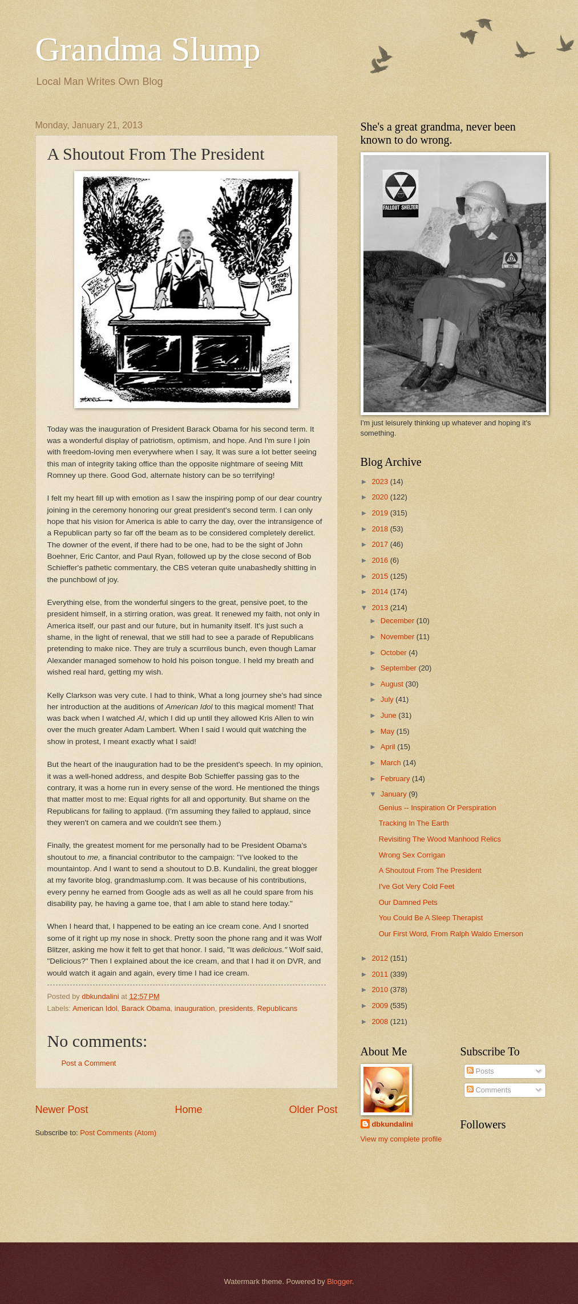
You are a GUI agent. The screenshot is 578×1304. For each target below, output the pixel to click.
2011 (380, 974)
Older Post (313, 1109)
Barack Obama (146, 1008)
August (393, 684)
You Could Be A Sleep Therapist (431, 917)
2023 (380, 481)
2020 (380, 497)
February (396, 778)
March (392, 762)
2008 (380, 1021)
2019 (380, 513)
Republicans (277, 1008)
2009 (380, 1005)
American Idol (95, 1008)
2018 (380, 529)
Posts (480, 1071)
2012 (380, 958)
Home (188, 1109)
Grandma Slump (148, 49)
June (390, 715)
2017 (380, 544)
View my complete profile (401, 1139)
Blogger (339, 1281)
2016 (380, 560)
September (400, 668)
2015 (380, 576)
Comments (489, 1090)
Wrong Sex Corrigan (412, 855)
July (388, 699)
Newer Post (61, 1109)
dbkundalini (392, 1124)
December (399, 620)
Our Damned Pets (408, 902)
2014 (380, 591)
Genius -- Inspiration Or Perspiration (437, 807)
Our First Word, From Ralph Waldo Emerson (451, 933)
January (395, 794)
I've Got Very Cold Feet (417, 886)
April (389, 746)
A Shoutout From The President (430, 870)
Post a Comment (89, 1063)
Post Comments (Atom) (118, 1132)
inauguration (195, 1008)
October (395, 652)
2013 (380, 607)
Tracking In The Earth (414, 823)
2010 (380, 989)
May (389, 731)
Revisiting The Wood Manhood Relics (440, 839)
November (399, 636)
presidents (236, 1008)
